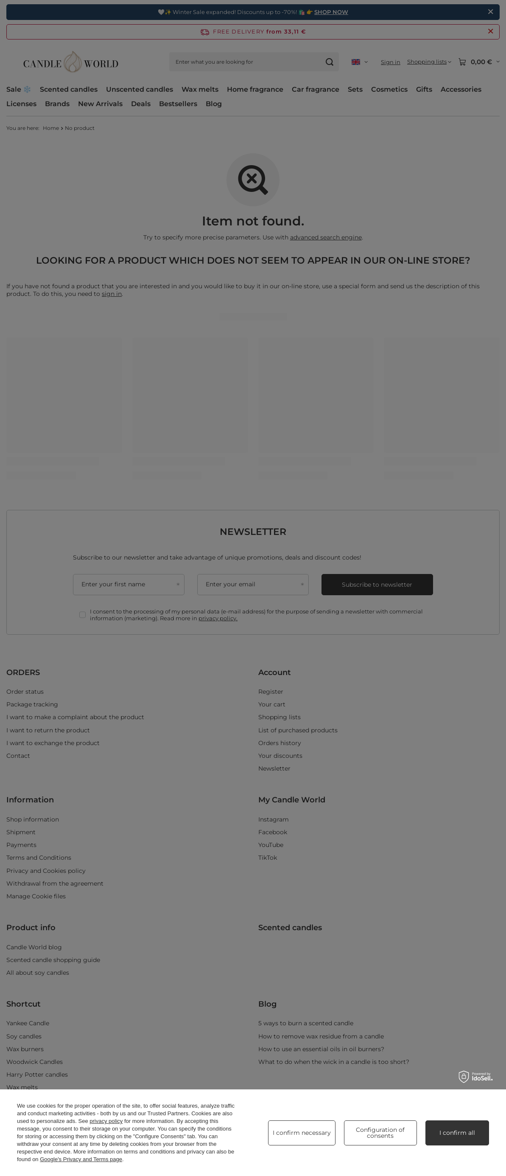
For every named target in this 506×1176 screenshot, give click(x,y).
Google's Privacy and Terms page (81, 1159)
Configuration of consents (380, 1132)
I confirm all (457, 1133)
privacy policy (106, 1121)
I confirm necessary (302, 1133)
